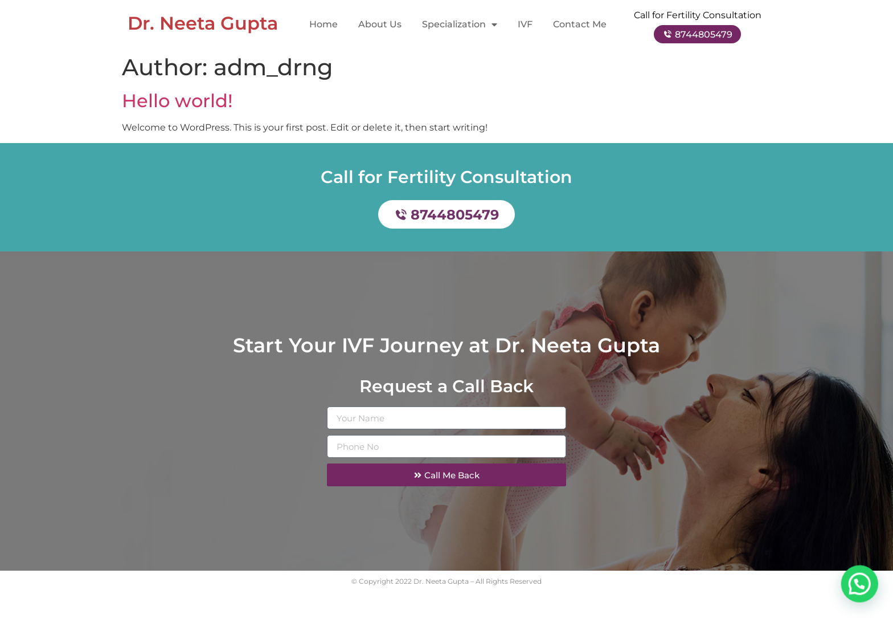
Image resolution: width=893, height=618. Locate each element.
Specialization (459, 24)
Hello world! (177, 106)
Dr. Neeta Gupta (203, 23)
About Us (380, 24)
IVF (525, 24)
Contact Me (580, 24)
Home (323, 24)
